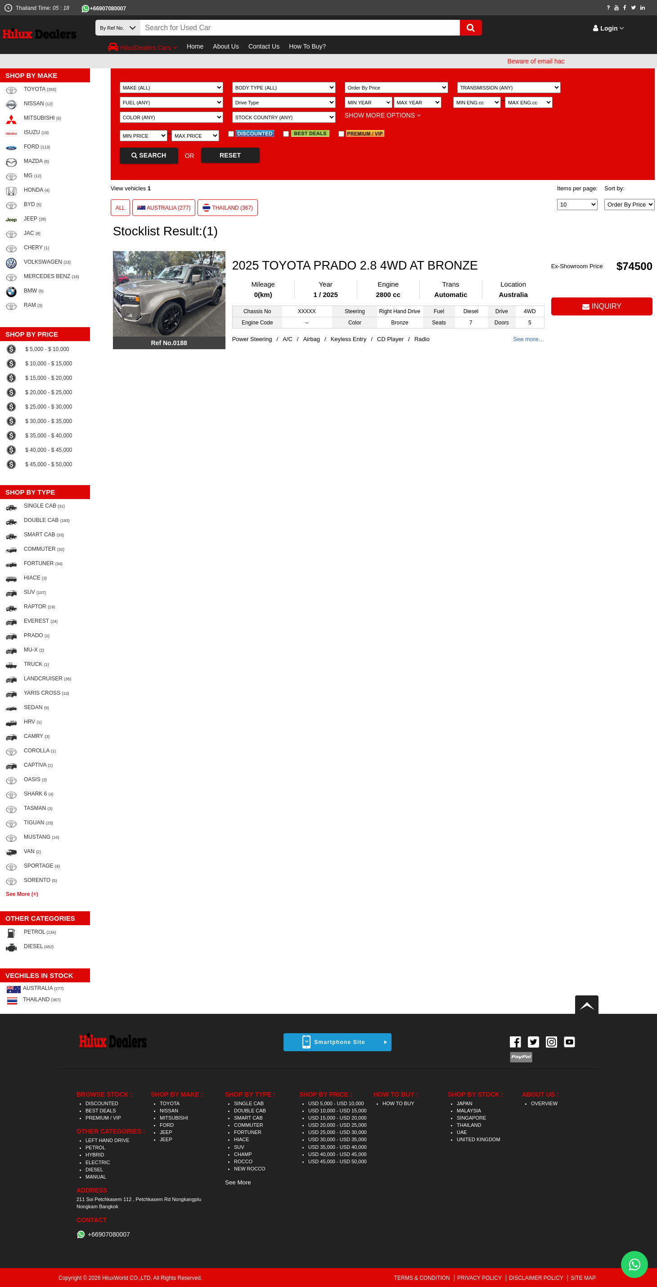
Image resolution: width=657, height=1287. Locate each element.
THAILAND (469, 1125)
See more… (528, 339)
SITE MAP (583, 1278)
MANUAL (96, 1176)
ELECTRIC (98, 1162)
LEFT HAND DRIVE (108, 1140)
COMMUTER (248, 1125)
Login (608, 28)
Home (195, 46)
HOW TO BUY (398, 1103)
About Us (226, 46)
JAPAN (464, 1103)
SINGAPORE (471, 1117)
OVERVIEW (544, 1103)
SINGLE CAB (249, 1103)
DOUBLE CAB (250, 1110)
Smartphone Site (339, 1042)
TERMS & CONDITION (422, 1278)
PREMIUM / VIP (103, 1117)
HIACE (241, 1139)
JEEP (166, 1132)
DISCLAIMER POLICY (537, 1278)
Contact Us (263, 46)
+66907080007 (108, 8)
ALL (120, 208)
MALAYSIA (469, 1110)
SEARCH (148, 155)
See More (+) (22, 894)
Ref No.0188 (169, 342)
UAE (462, 1132)
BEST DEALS (101, 1110)
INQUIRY (601, 306)
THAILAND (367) (227, 207)
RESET (230, 155)
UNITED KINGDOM (478, 1139)
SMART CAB (248, 1117)
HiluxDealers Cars (142, 46)
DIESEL (94, 1169)
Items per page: (577, 188)
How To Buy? (307, 46)
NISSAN (169, 1110)
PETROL (95, 1147)
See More (238, 1182)
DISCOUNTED (102, 1103)
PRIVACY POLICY (480, 1278)
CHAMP (243, 1154)
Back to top (586, 1004)
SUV (239, 1147)
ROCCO (243, 1161)
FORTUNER (247, 1132)
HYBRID (95, 1154)
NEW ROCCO (250, 1168)
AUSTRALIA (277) (163, 208)
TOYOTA (170, 1103)
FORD (167, 1125)
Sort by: (614, 188)
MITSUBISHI (174, 1117)
